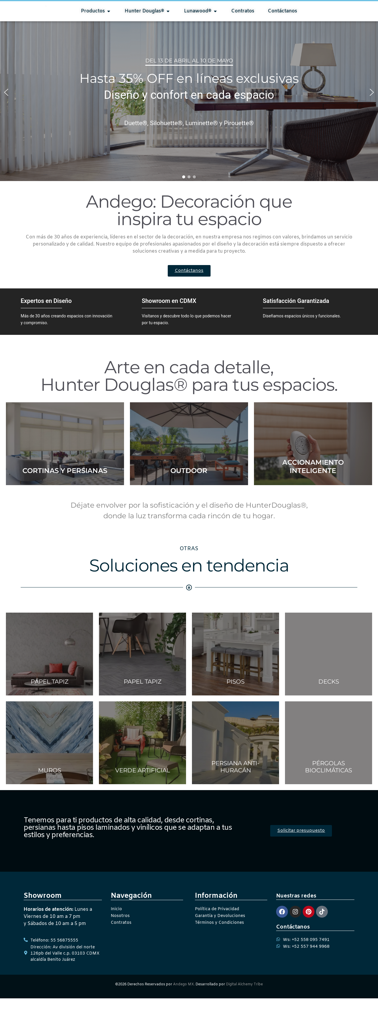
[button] (6, 103)
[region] (189, 103)
